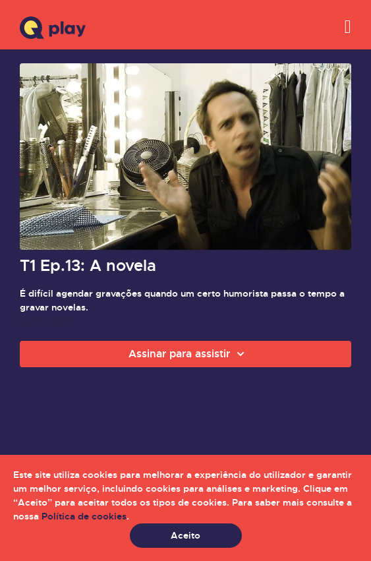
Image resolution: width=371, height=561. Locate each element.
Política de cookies (84, 516)
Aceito (185, 535)
